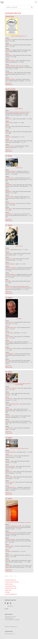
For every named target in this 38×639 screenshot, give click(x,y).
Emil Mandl (8, 39)
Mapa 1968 (8, 590)
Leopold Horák (9, 471)
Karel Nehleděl (9, 565)
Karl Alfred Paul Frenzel (11, 327)
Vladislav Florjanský (10, 264)
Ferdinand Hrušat (10, 146)
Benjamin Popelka (10, 546)
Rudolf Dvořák (9, 348)
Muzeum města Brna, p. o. (11, 626)
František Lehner (9, 428)
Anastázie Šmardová (10, 60)
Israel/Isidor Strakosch (11, 171)
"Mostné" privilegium (10, 539)
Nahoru (6, 576)
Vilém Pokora (9, 208)
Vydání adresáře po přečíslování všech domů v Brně (17, 112)
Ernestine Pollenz (9, 455)
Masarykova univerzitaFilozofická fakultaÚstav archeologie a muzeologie (12, 618)
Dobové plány (8, 584)
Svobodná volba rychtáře (11, 532)
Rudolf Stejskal (9, 477)
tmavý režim (10, 606)
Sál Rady (7, 592)
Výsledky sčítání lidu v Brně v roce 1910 (15, 66)
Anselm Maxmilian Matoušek (12, 404)
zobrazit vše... (9, 83)
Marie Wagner (9, 55)
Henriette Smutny (10, 178)
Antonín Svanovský (10, 482)
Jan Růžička (8, 281)
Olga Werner (8, 191)
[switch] (6, 605)
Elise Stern (8, 393)
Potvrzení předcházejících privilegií (13, 526)
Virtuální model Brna (10, 580)
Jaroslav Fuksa (9, 131)
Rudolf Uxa (8, 416)
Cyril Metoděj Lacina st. (11, 487)
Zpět (11, 576)
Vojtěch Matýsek (9, 336)
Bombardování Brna (10, 586)
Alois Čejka (8, 126)
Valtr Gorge (8, 360)
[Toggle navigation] (35, 2)
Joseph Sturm (9, 118)
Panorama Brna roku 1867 (12, 582)
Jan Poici (7, 249)
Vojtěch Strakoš (9, 140)
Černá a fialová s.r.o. (9, 633)
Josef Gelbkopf (9, 184)
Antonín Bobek (9, 409)
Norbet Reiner (9, 44)
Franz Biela (8, 551)
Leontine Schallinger (10, 466)
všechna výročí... (9, 84)
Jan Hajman (8, 421)
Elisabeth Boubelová (10, 79)
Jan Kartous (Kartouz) (10, 203)
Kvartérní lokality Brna (11, 594)
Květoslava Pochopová (11, 267)
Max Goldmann (9, 398)
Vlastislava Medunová (11, 274)
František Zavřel (9, 214)
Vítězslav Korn (9, 258)
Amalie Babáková (9, 353)
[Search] (19, 7)
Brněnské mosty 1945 (10, 588)
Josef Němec (8, 50)
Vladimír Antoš (9, 555)
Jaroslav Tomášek (10, 196)
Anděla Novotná (9, 122)
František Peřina (9, 72)
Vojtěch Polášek (9, 341)
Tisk (15, 576)
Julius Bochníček (9, 332)
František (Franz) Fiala (11, 452)
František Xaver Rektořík (11, 388)
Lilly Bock (8, 461)
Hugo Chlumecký (9, 322)
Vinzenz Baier (9, 253)
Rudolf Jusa (8, 137)
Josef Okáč (8, 560)
